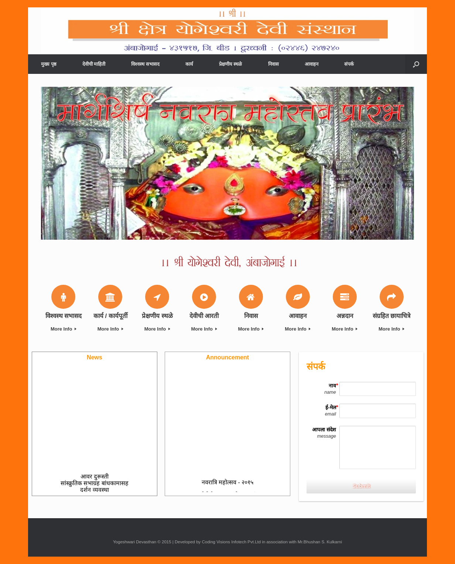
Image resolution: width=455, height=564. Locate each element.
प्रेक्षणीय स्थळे (230, 64)
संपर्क (349, 64)
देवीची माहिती (94, 64)
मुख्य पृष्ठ (49, 64)
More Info (63, 329)
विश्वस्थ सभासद (145, 64)
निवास (273, 64)
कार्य (189, 64)
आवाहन (311, 64)
